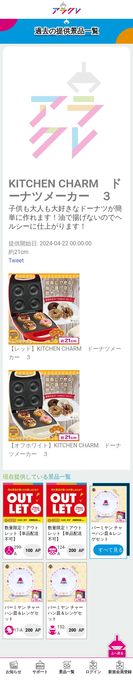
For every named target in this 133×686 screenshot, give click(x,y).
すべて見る (110, 550)
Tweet (16, 260)
